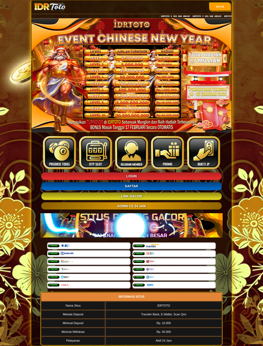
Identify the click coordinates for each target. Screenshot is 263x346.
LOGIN (131, 176)
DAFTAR (220, 6)
